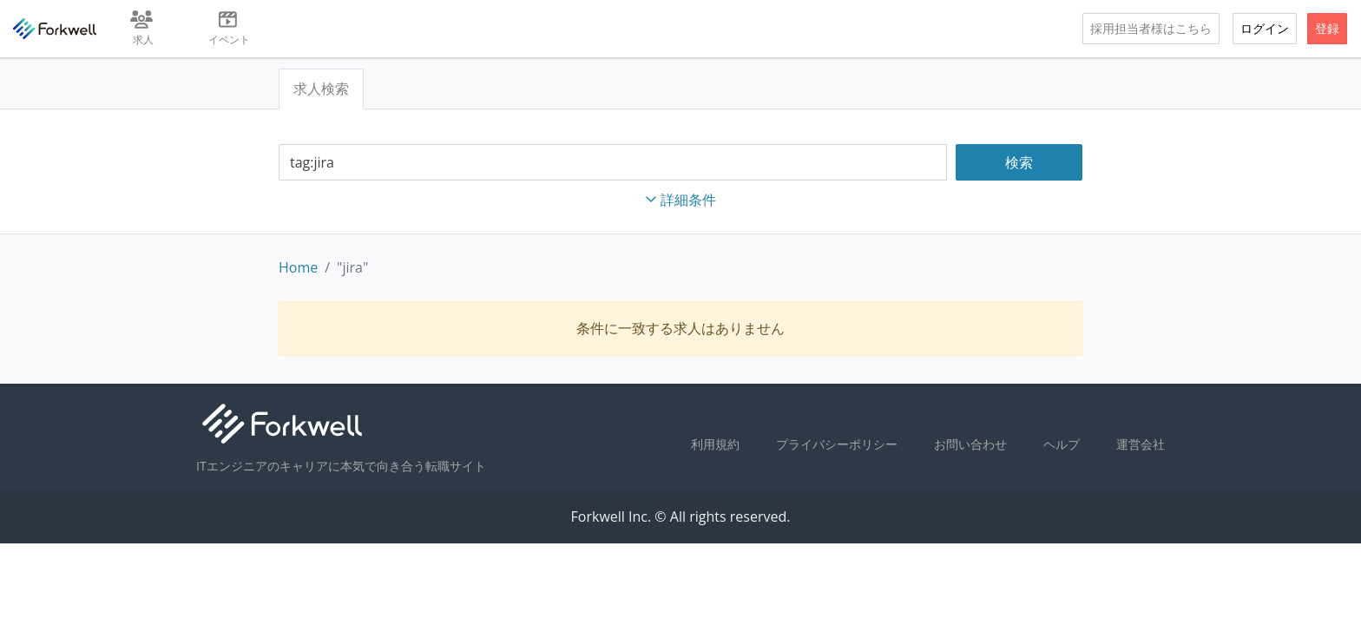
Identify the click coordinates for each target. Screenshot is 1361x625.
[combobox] (613, 162)
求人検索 (321, 88)
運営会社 (1140, 444)
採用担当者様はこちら (1151, 28)
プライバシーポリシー (836, 444)
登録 (1327, 28)
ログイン (1264, 28)
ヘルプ (1061, 444)
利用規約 (715, 444)
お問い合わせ (970, 444)
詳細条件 (680, 199)
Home (298, 267)
